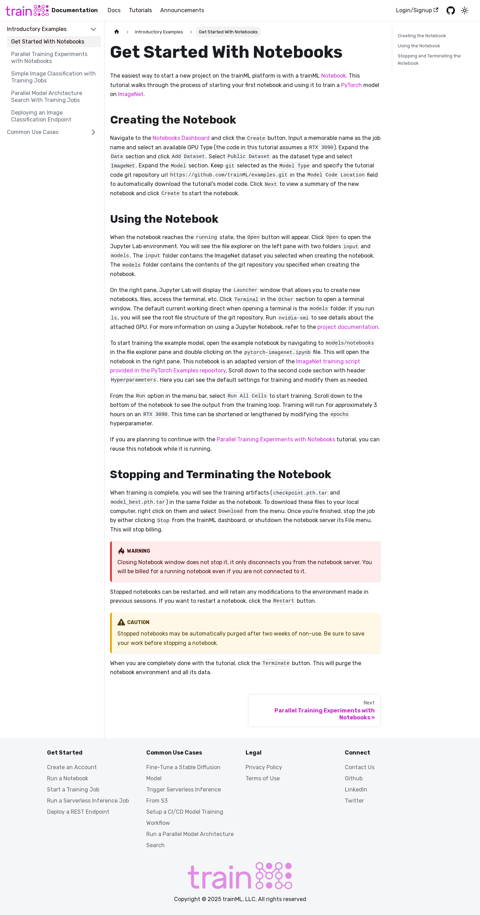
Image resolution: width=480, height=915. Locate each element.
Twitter (354, 800)
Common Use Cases (33, 132)
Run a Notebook (67, 778)
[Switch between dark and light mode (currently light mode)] (464, 10)
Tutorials (140, 10)
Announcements (182, 10)
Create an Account (72, 767)
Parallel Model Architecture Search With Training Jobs (46, 96)
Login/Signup (417, 10)
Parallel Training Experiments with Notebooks (49, 57)
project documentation (347, 327)
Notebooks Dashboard (181, 138)
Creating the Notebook (422, 35)
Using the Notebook (419, 45)
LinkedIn (356, 789)
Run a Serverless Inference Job (88, 800)
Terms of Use (263, 778)
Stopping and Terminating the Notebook (429, 59)
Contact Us (359, 767)
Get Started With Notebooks (47, 41)
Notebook (333, 75)
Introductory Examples (37, 29)
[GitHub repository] (450, 10)
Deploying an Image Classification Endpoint (41, 116)
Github (354, 778)
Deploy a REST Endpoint (78, 811)
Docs (114, 10)
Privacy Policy (264, 767)
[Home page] (116, 31)
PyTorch (351, 85)
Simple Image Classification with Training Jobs (53, 77)
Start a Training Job (73, 789)
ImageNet (131, 94)
